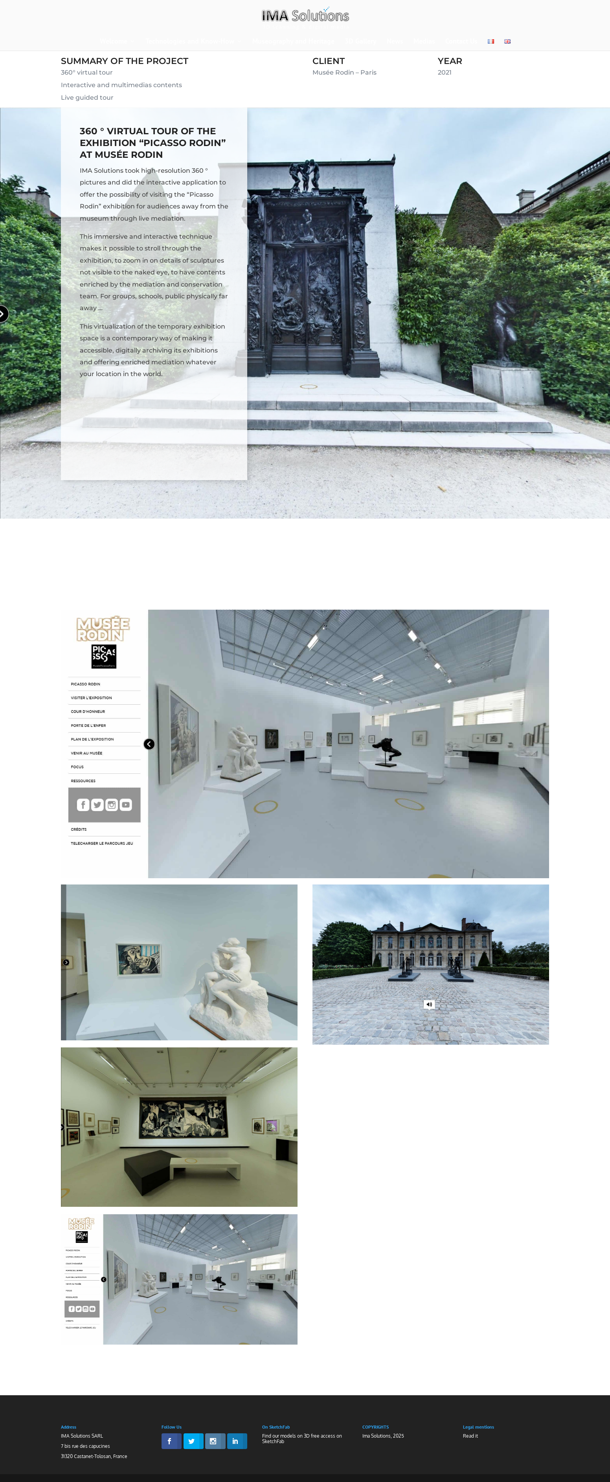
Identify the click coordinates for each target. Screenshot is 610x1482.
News (395, 42)
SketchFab (273, 1441)
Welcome (113, 42)
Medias (424, 42)
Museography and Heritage (293, 42)
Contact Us (461, 42)
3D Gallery (361, 42)
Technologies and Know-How (189, 42)
